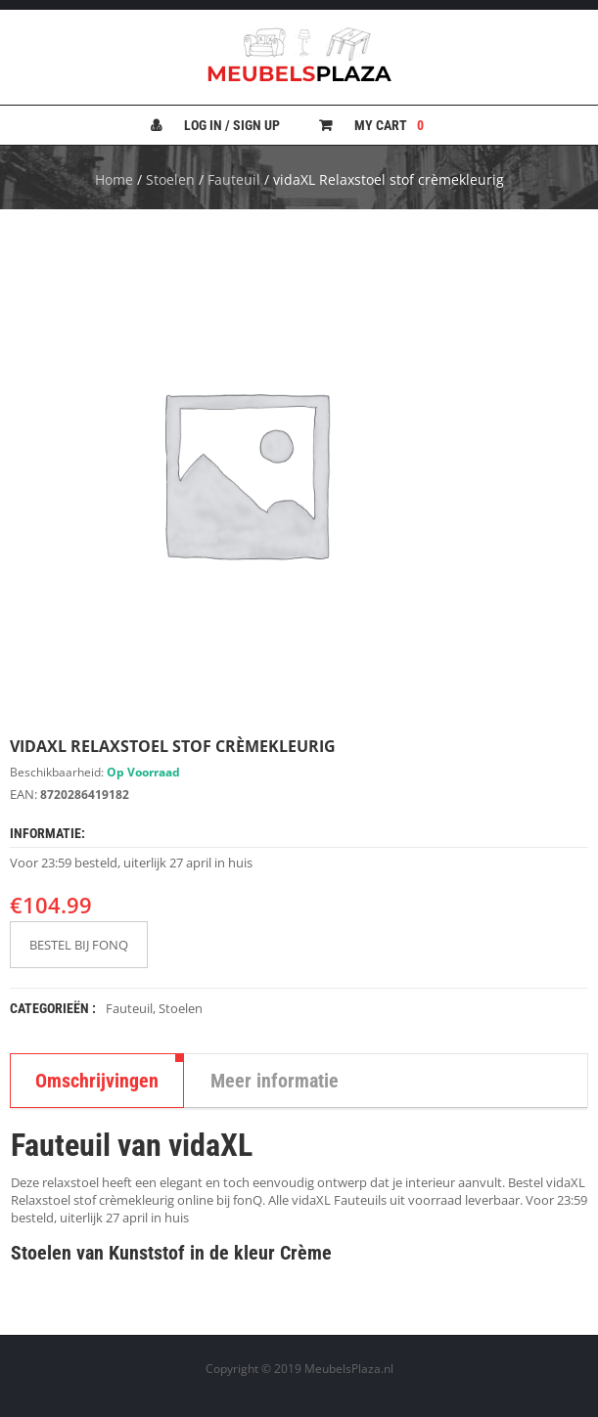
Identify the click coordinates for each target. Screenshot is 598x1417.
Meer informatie (274, 1080)
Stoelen (170, 179)
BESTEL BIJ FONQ (78, 944)
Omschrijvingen (97, 1080)
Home (114, 179)
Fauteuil (233, 179)
